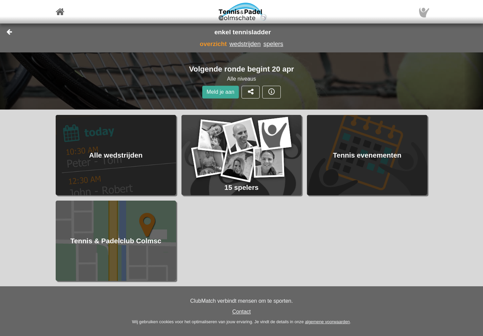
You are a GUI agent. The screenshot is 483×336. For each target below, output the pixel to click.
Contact (241, 311)
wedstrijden (245, 43)
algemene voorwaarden (327, 321)
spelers (273, 43)
